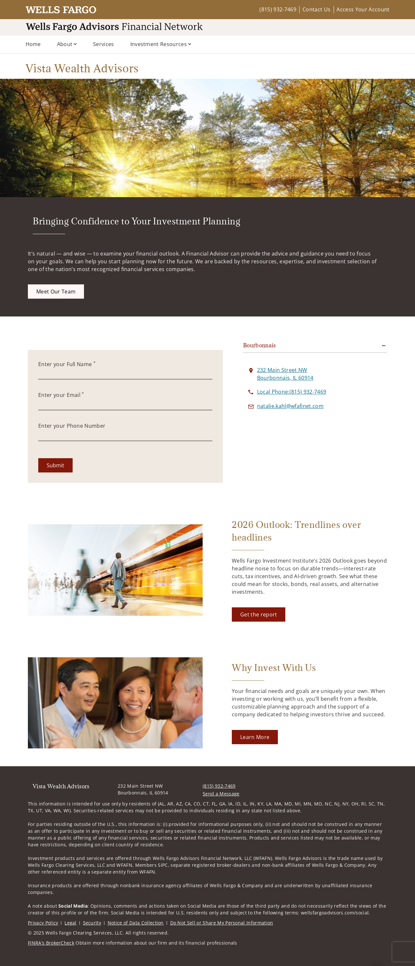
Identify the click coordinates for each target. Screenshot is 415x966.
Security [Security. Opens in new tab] (92, 923)
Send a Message (221, 794)
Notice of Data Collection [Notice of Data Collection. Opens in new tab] (136, 923)
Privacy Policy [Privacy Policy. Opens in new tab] (43, 923)
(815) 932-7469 (277, 9)
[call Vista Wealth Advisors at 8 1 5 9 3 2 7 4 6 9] (291, 391)
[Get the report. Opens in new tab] (258, 614)
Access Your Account (363, 9)
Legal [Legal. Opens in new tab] (71, 923)
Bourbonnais (259, 345)
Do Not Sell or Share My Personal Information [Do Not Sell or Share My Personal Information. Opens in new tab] (221, 923)
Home (33, 44)
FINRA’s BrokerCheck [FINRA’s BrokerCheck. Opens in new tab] (51, 943)
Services (103, 44)
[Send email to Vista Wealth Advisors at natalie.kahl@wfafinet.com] (290, 406)
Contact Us (316, 9)
